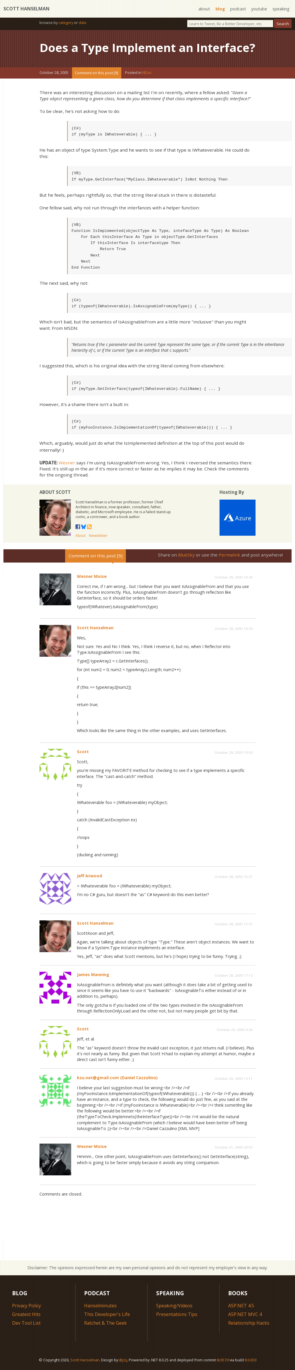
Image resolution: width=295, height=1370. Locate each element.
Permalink (229, 555)
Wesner (67, 463)
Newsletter (98, 535)
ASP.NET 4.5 (241, 1305)
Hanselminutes (100, 1305)
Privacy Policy (26, 1305)
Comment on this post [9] (96, 72)
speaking (281, 9)
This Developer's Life (107, 1314)
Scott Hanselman (26, 8)
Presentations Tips (176, 1314)
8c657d (223, 1359)
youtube (259, 9)
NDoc (147, 72)
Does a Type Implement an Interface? (147, 47)
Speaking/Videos (174, 1305)
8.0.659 (250, 1359)
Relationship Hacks (248, 1323)
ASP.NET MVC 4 (245, 1314)
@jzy (123, 1359)
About (80, 535)
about (204, 9)
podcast (238, 9)
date (82, 22)
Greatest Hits (26, 1314)
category (65, 22)
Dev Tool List (26, 1323)
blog (220, 9)
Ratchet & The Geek (105, 1323)
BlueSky (186, 555)
